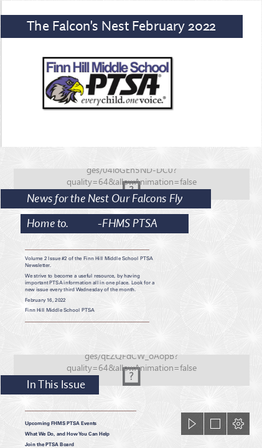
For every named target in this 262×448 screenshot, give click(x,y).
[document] (131, 224)
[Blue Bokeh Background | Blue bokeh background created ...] (131, 192)
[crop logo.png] (131, 73)
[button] (192, 424)
